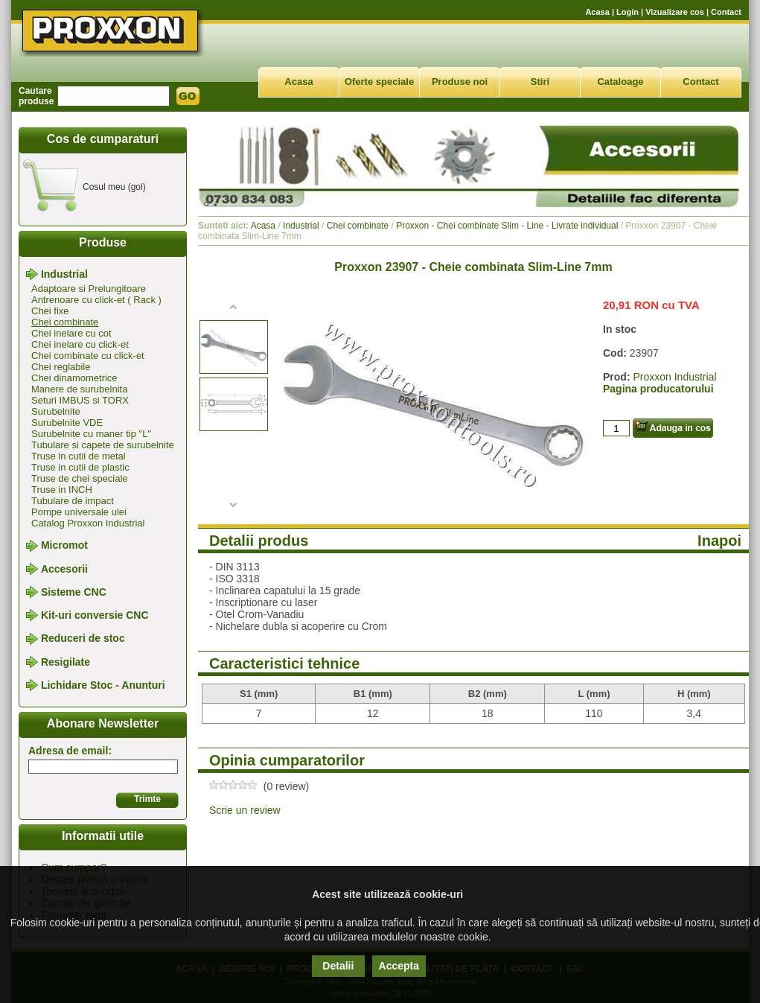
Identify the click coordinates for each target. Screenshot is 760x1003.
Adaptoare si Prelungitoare (88, 288)
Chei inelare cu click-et (80, 344)
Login (627, 11)
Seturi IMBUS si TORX (80, 400)
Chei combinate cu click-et (87, 355)
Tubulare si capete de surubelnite (102, 444)
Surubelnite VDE (67, 422)
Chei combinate (64, 322)
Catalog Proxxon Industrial (87, 523)
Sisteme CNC (73, 592)
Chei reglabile (61, 366)
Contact (726, 11)
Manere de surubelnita (79, 389)
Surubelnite (55, 411)
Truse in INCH (61, 489)
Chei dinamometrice (74, 377)
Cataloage (620, 81)
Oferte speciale (379, 81)
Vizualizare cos (674, 11)
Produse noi (460, 81)
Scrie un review (245, 810)
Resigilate (65, 662)
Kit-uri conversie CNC (95, 615)
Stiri (540, 81)
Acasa (597, 11)
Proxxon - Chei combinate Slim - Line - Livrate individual (507, 225)
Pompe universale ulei (79, 512)
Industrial (64, 274)
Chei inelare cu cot (71, 333)
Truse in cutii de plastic (80, 467)
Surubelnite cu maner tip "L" (91, 433)
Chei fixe (50, 310)
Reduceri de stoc (83, 639)
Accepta (399, 966)
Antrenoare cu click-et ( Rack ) (96, 299)
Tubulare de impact (72, 500)
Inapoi (719, 540)
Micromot (64, 546)
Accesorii (64, 569)
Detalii (338, 966)
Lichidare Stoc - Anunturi (103, 685)
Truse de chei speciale (79, 478)
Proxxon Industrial (674, 377)
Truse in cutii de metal (78, 456)
